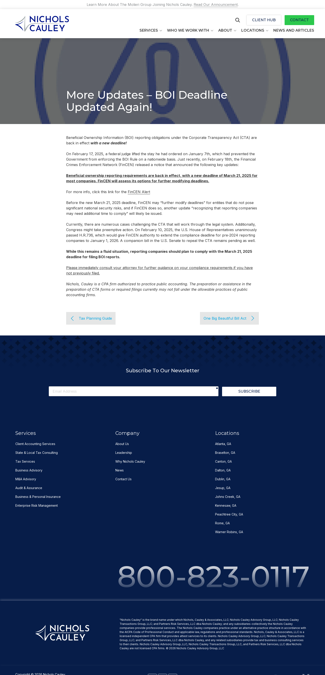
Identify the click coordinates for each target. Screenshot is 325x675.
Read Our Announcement (216, 4)
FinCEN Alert (139, 192)
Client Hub (264, 20)
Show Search (237, 20)
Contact (299, 20)
